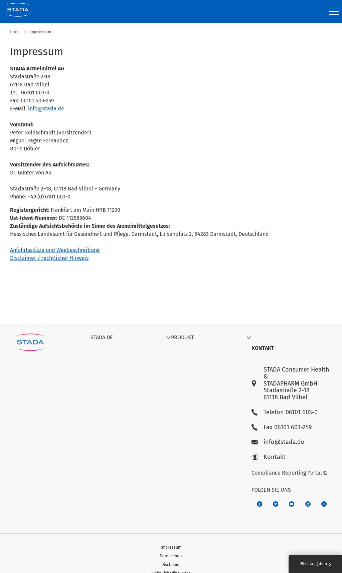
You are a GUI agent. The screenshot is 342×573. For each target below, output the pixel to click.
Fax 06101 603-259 (281, 427)
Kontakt (268, 457)
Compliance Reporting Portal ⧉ (289, 473)
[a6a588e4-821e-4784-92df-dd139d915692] (275, 504)
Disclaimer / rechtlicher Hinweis (49, 258)
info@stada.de (46, 108)
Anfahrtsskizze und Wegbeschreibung (55, 250)
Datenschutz (171, 556)
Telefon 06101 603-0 (284, 412)
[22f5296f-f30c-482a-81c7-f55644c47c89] (308, 504)
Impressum (171, 547)
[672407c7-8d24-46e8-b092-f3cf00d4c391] (259, 504)
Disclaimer (171, 564)
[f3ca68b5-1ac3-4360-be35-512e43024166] (291, 504)
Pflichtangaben (315, 563)
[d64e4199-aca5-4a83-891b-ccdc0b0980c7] (324, 504)
